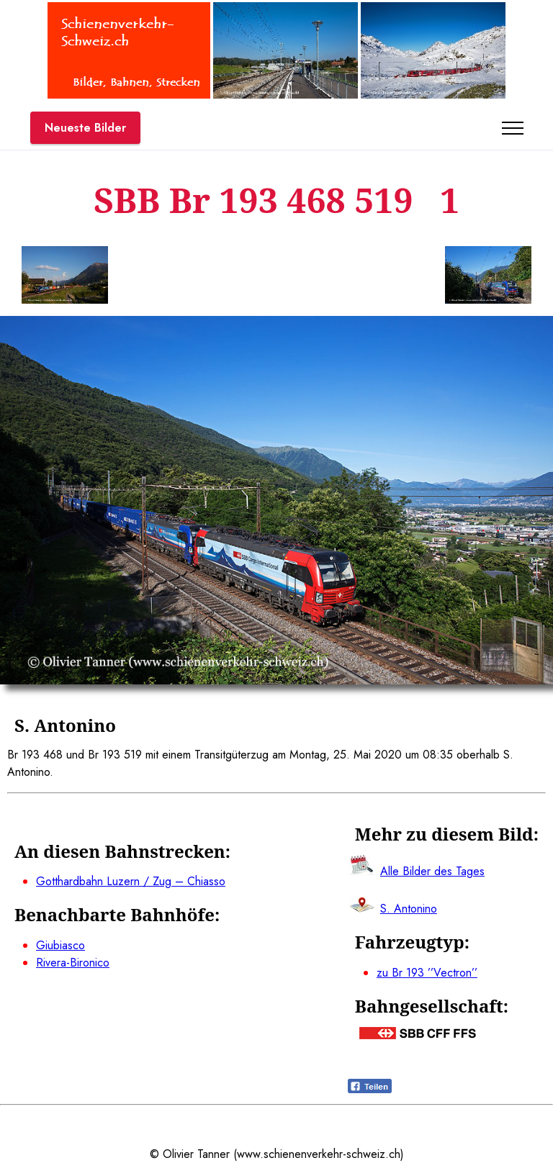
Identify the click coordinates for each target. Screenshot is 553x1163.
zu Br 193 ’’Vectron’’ (427, 972)
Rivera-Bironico (72, 962)
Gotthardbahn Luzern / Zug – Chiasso (130, 881)
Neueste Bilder (85, 127)
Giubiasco (60, 945)
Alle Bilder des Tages (432, 871)
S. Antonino (408, 908)
